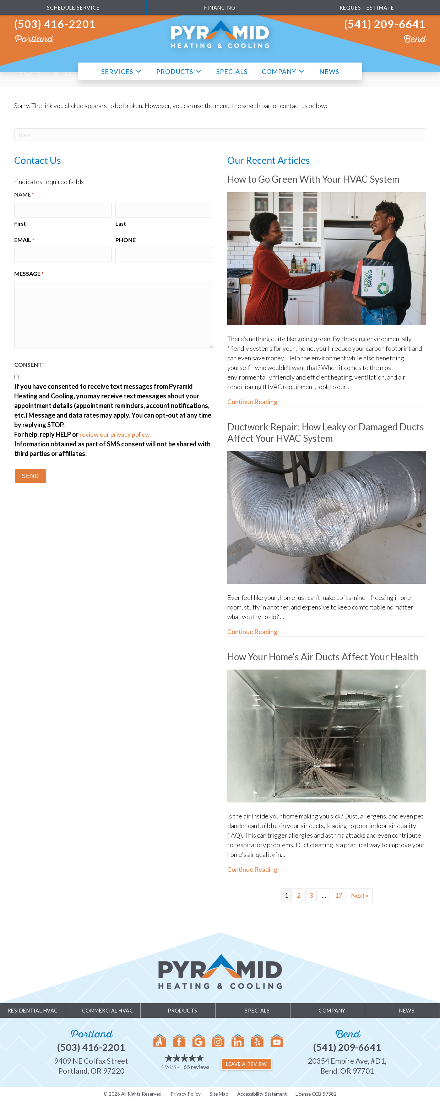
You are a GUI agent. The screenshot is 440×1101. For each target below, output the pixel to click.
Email (24, 238)
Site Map (219, 1093)
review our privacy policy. (114, 431)
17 (338, 895)
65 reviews (197, 1067)
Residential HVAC (33, 1010)
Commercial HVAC (108, 1010)
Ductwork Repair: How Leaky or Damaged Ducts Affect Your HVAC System (315, 432)
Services (121, 70)
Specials (232, 71)
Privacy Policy (185, 1093)
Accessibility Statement (262, 1093)
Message (28, 270)
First (20, 222)
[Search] (220, 134)
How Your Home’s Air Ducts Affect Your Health (325, 656)
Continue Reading (252, 402)
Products (179, 70)
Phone (125, 238)
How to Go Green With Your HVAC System (315, 179)
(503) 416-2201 (55, 24)
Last (120, 222)
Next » (360, 895)
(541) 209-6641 (385, 24)
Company (283, 70)
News (329, 71)
